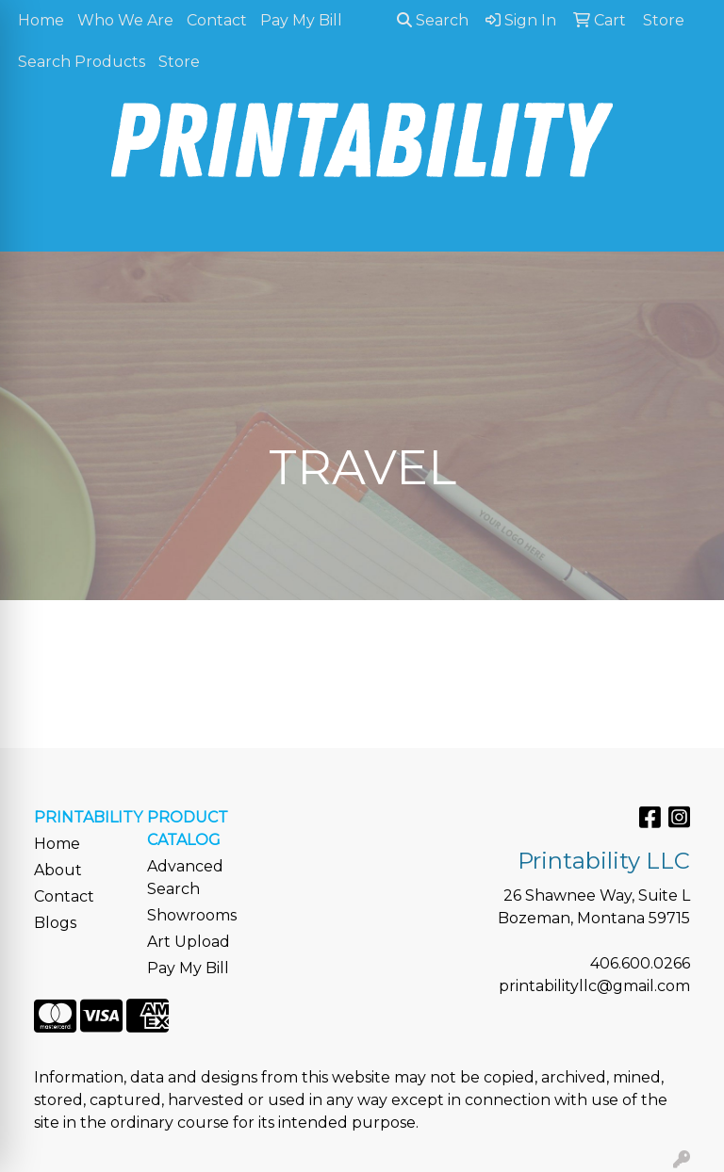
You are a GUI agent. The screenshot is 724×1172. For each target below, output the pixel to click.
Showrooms (192, 915)
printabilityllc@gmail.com (594, 986)
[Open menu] (686, 224)
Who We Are (125, 20)
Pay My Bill (301, 20)
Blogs (55, 923)
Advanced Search (185, 877)
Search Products (81, 62)
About (58, 870)
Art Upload (188, 942)
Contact (217, 20)
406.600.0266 (640, 963)
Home (41, 20)
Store (179, 62)
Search (433, 20)
